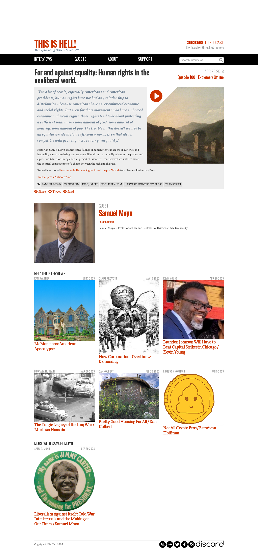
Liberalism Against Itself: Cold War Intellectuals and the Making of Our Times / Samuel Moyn (64, 519)
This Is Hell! (55, 44)
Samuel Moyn (51, 184)
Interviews (43, 59)
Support (145, 59)
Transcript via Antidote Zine (54, 177)
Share (42, 191)
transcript (173, 184)
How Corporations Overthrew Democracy (125, 359)
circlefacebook (184, 544)
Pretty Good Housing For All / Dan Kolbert (128, 424)
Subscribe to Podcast (205, 42)
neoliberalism (111, 184)
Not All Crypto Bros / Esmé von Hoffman (189, 430)
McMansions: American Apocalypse (55, 346)
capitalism (71, 184)
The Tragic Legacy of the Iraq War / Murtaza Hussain (64, 427)
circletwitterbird (177, 544)
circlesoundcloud (169, 544)
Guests (80, 59)
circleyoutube (162, 544)
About (113, 59)
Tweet (56, 191)
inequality (90, 184)
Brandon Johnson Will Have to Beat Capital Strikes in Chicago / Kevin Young (190, 347)
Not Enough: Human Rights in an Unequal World (89, 170)
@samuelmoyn (106, 221)
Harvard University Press (143, 184)
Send (70, 191)
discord (210, 544)
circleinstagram (191, 544)
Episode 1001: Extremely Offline (201, 77)
